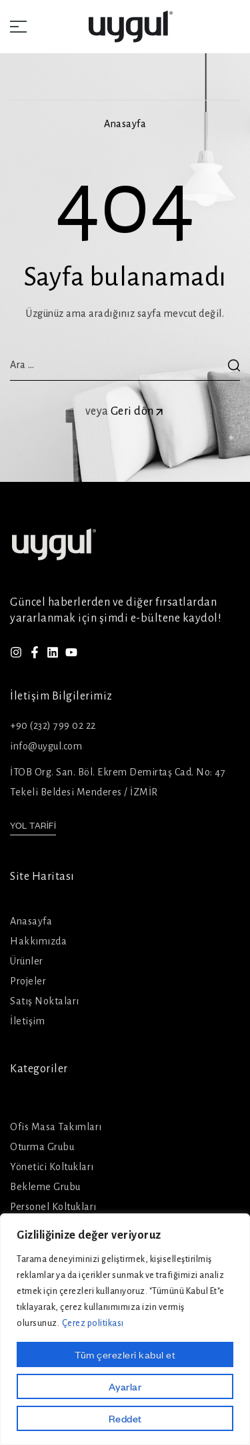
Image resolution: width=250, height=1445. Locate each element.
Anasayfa (125, 123)
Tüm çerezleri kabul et (125, 1354)
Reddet (125, 1418)
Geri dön (138, 411)
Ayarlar (125, 1386)
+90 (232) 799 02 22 (53, 725)
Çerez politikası (93, 1323)
